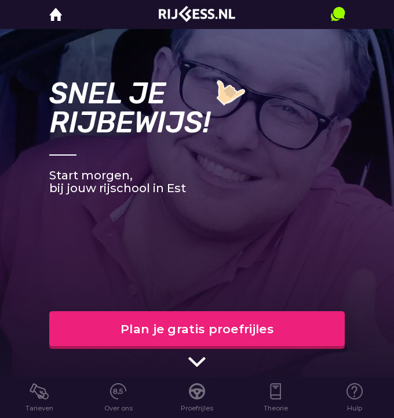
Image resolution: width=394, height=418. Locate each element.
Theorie (276, 408)
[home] (56, 15)
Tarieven (39, 408)
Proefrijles (197, 408)
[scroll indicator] (197, 362)
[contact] (338, 25)
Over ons (118, 408)
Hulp (354, 408)
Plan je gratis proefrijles (197, 329)
